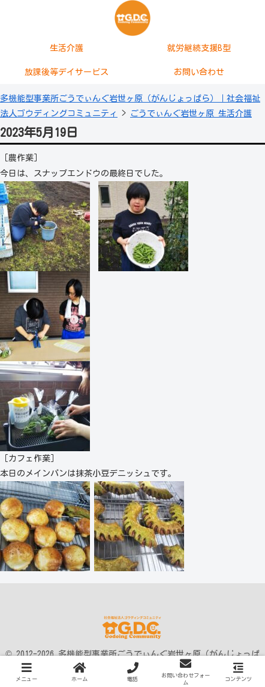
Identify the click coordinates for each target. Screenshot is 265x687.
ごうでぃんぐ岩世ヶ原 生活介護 (191, 113)
